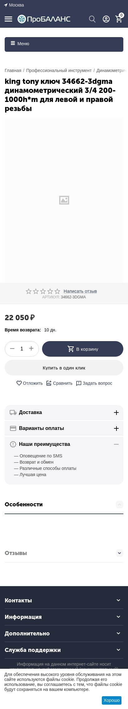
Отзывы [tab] (64, 553)
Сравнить (59, 383)
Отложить (29, 383)
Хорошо (112, 700)
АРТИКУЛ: (51, 297)
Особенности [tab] (64, 504)
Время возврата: (23, 329)
